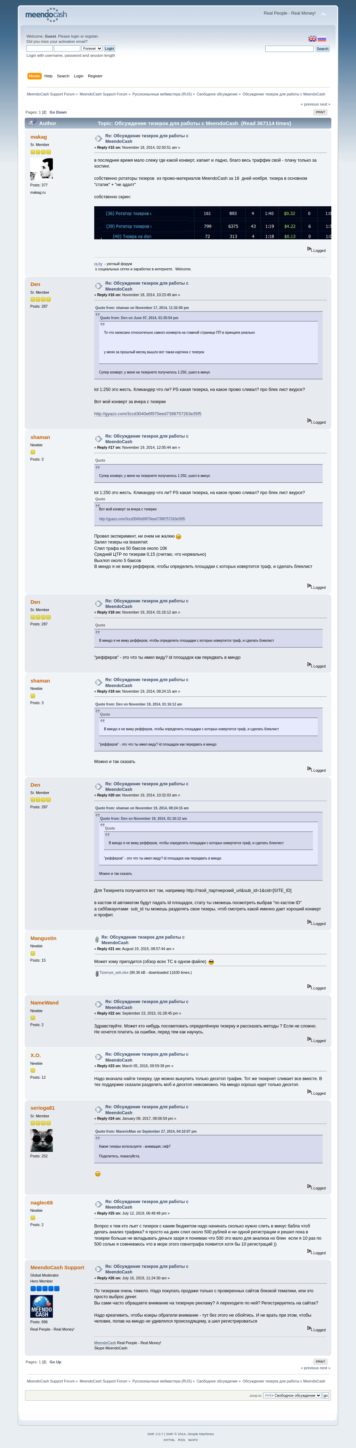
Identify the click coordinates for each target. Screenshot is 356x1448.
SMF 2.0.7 (155, 1434)
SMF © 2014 (176, 1434)
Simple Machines (200, 1434)
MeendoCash (105, 1343)
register (91, 36)
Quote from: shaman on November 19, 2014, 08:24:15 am (142, 808)
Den (35, 284)
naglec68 (42, 1203)
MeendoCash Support (57, 1267)
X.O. (36, 1055)
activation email (71, 41)
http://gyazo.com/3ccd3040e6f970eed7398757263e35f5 (148, 413)
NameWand (45, 1003)
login (75, 36)
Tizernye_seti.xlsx (112, 972)
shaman (40, 437)
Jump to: (255, 1395)
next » (325, 104)
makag (39, 137)
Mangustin (44, 938)
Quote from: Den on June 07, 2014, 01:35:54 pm (139, 318)
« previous (310, 104)
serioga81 (43, 1108)
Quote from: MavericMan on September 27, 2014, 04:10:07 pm (146, 1131)
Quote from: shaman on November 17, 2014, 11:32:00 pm (142, 308)
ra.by (98, 264)
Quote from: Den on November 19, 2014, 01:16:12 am (138, 704)
